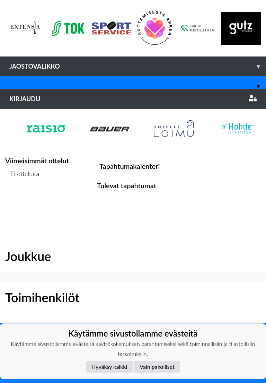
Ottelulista (22, 200)
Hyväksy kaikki (109, 366)
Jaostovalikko (137, 66)
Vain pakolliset (157, 366)
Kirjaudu (133, 99)
